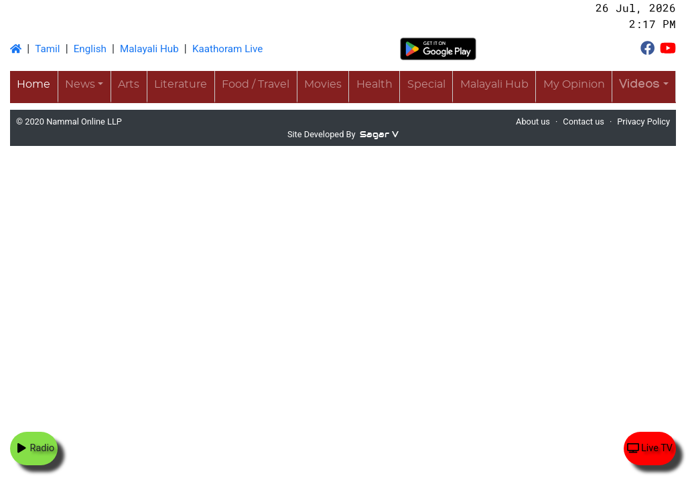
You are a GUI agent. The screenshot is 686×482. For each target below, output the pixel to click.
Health (374, 84)
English (90, 49)
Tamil (47, 49)
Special (426, 84)
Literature (180, 84)
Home (33, 84)
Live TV (650, 448)
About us (533, 121)
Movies (323, 84)
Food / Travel (255, 84)
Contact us (583, 121)
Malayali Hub (149, 49)
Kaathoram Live (227, 49)
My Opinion (574, 84)
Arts (128, 84)
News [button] (80, 84)
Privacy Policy (643, 121)
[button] (643, 86)
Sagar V (379, 134)
